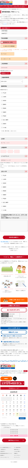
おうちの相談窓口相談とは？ (5, 447)
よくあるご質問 (16, 451)
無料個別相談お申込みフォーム (5, 453)
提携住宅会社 (16, 449)
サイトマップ (16, 457)
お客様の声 (2, 451)
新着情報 (1, 455)
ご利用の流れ (2, 449)
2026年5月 (21, 418)
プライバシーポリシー (4, 457)
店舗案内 (15, 453)
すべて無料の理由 (17, 447)
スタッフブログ (16, 455)
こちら (5, 23)
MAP (25, 371)
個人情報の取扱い (5, 241)
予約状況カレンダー (5, 73)
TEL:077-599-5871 (4, 375)
